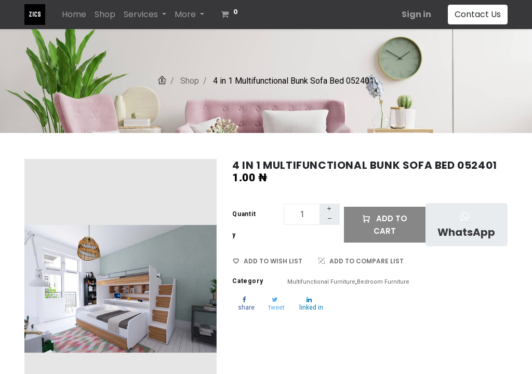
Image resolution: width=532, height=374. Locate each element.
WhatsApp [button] (466, 225)
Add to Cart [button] (384, 224)
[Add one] (329, 209)
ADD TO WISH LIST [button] (267, 261)
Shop (189, 81)
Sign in (416, 14)
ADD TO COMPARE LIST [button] (361, 261)
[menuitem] (74, 14)
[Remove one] (330, 220)
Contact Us (478, 14)
